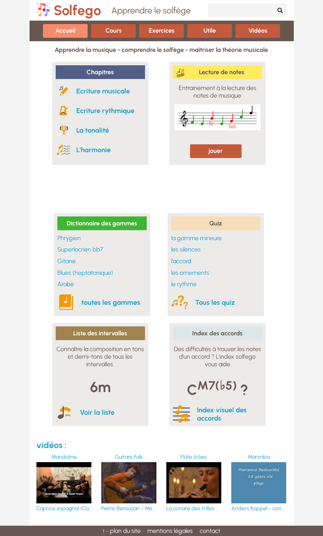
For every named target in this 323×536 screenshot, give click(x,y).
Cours (113, 30)
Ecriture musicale (103, 91)
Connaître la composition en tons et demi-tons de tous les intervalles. (100, 356)
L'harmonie (93, 150)
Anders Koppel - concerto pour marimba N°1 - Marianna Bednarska (258, 508)
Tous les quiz (215, 302)
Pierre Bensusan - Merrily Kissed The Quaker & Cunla (128, 508)
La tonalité (92, 130)
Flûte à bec (193, 457)
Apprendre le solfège (151, 10)
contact (210, 531)
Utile (209, 30)
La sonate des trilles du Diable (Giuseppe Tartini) (193, 508)
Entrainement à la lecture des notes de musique (217, 91)
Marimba (259, 457)
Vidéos (257, 30)
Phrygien (69, 238)
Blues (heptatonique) (85, 273)
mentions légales (170, 531)
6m (100, 387)
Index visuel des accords (222, 414)
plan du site (125, 531)
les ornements (190, 273)
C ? (217, 388)
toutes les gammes (110, 302)
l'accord (181, 261)
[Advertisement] (161, 189)
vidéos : (51, 445)
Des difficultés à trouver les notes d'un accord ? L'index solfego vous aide (217, 356)
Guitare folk (129, 457)
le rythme (184, 284)
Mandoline (64, 457)
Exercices (162, 30)
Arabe (65, 284)
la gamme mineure (196, 238)
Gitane (66, 261)
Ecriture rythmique (105, 111)
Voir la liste (97, 412)
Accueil (65, 30)
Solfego (77, 10)
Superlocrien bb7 (80, 249)
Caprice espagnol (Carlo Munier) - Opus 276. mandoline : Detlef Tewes (63, 508)
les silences (186, 249)
